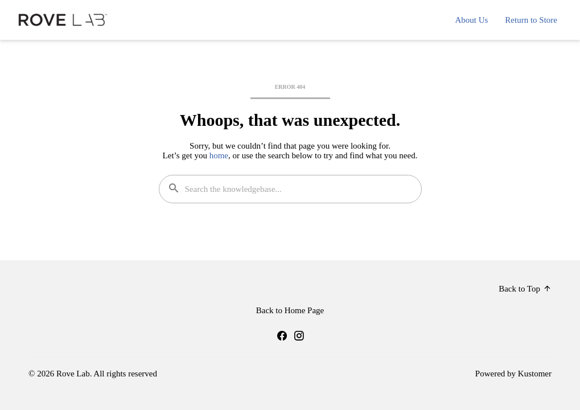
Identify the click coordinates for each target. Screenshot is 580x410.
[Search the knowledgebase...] (290, 189)
